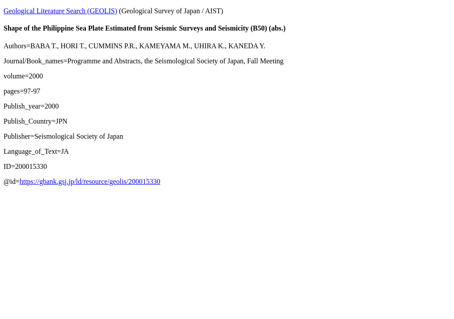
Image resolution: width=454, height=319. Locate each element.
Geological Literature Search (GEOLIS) (60, 11)
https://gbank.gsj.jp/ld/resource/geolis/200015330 (90, 181)
